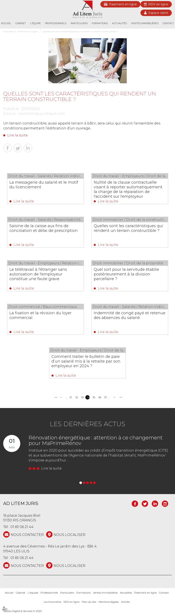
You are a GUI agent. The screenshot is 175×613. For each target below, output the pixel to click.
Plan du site (89, 601)
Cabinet (20, 23)
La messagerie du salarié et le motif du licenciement (43, 184)
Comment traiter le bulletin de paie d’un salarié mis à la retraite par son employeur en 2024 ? (85, 361)
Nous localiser (69, 535)
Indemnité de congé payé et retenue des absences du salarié (129, 315)
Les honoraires (52, 601)
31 (71, 397)
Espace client (158, 13)
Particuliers (79, 23)
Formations (100, 23)
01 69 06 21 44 (22, 527)
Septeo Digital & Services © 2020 (22, 611)
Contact (168, 23)
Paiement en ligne (123, 4)
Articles (125, 601)
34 (88, 397)
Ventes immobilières (144, 23)
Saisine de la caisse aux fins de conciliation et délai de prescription (43, 228)
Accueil (6, 23)
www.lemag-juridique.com (41, 113)
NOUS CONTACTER (27, 535)
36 (99, 397)
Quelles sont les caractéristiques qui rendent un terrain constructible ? (80, 31)
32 (76, 397)
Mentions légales (109, 601)
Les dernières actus (87, 424)
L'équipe (35, 23)
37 (105, 397)
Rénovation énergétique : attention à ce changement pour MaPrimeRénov (96, 440)
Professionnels (55, 23)
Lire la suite (17, 135)
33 (82, 397)
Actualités (119, 23)
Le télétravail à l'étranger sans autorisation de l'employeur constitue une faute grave (38, 274)
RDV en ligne (158, 4)
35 (94, 397)
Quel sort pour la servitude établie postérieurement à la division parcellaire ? (126, 274)
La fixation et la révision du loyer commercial (40, 315)
